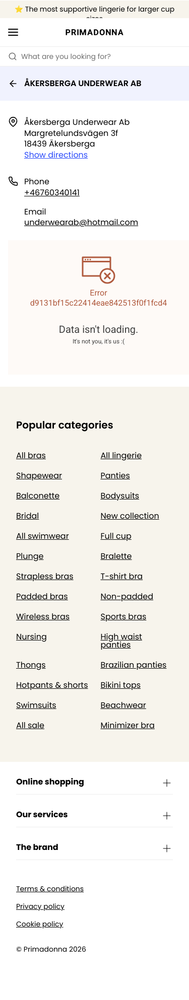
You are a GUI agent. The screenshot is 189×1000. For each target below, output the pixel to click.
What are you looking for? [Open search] (59, 56)
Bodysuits (120, 496)
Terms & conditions (50, 889)
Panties (115, 475)
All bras (31, 455)
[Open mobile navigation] (13, 32)
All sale (30, 725)
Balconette (37, 496)
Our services (94, 815)
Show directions (56, 155)
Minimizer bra (128, 725)
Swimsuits (36, 705)
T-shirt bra (122, 576)
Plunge (29, 556)
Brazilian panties (134, 665)
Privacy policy (40, 906)
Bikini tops (121, 685)
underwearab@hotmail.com (81, 222)
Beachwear (123, 705)
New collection (130, 516)
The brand (94, 847)
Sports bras (124, 616)
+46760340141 (52, 192)
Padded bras (42, 596)
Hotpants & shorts (52, 685)
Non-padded (127, 596)
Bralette (116, 556)
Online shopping (94, 782)
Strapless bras (45, 576)
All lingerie (121, 455)
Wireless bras (43, 616)
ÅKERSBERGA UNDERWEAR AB (75, 83)
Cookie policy (40, 924)
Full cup (116, 536)
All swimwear (42, 536)
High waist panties (121, 641)
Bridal (27, 516)
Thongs (31, 665)
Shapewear (39, 475)
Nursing (31, 636)
